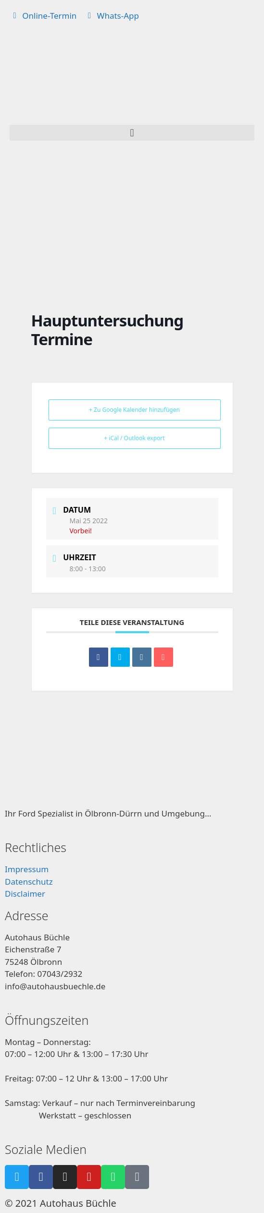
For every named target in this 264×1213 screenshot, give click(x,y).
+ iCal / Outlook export (134, 438)
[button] (132, 133)
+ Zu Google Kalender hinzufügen (134, 410)
